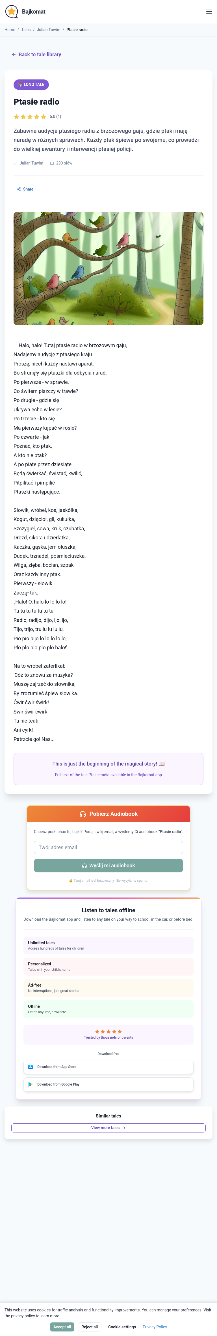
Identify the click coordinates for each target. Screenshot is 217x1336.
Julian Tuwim (48, 29)
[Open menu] (209, 11)
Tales (26, 29)
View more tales (108, 1127)
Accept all (62, 1327)
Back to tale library (36, 54)
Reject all (89, 1327)
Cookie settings (122, 1327)
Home (10, 29)
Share (25, 189)
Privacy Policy (155, 1327)
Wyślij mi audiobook (108, 865)
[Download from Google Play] (108, 1084)
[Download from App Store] (108, 1067)
